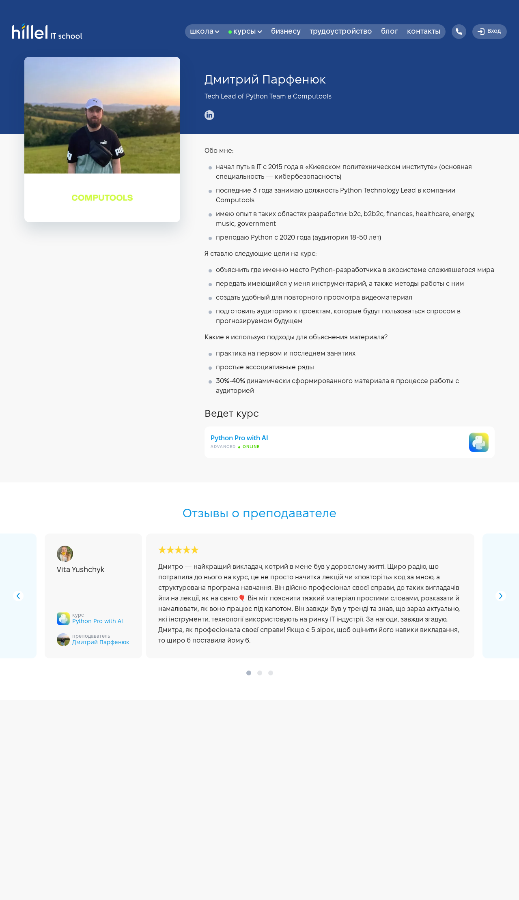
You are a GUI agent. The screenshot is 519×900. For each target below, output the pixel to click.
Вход (488, 31)
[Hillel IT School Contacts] (459, 31)
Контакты (424, 31)
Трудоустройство (341, 31)
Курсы (247, 31)
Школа (205, 31)
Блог (389, 31)
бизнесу (286, 31)
